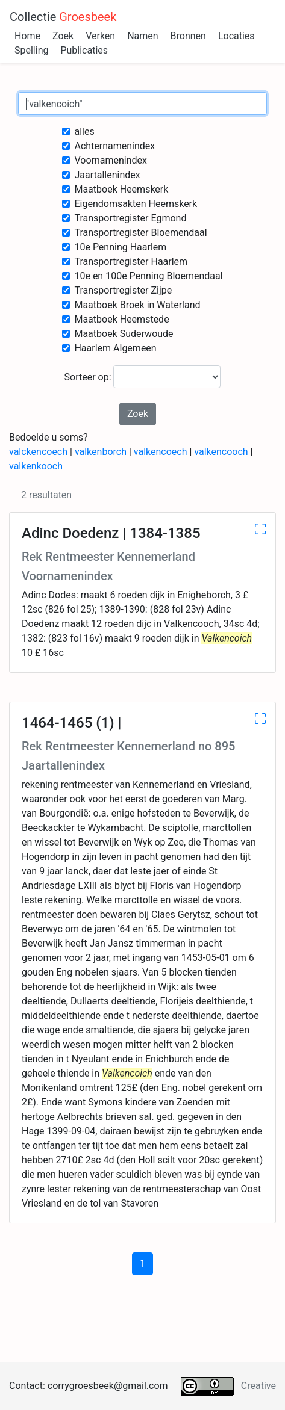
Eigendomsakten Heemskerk (135, 203)
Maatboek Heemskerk (121, 189)
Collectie (63, 17)
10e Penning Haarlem (120, 247)
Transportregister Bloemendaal (140, 232)
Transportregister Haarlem (130, 261)
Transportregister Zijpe (123, 290)
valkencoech (160, 451)
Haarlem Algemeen (115, 348)
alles (84, 131)
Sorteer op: (142, 376)
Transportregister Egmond (130, 218)
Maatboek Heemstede (121, 319)
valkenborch (101, 451)
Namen (142, 36)
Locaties (236, 36)
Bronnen (188, 36)
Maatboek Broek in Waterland (137, 305)
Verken (100, 36)
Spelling (31, 50)
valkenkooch (36, 466)
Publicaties (84, 50)
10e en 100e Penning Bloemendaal (148, 276)
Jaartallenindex (107, 175)
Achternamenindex (114, 146)
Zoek (63, 36)
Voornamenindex (110, 160)
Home (27, 36)
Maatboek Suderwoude (123, 333)
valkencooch (221, 451)
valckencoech (38, 451)
